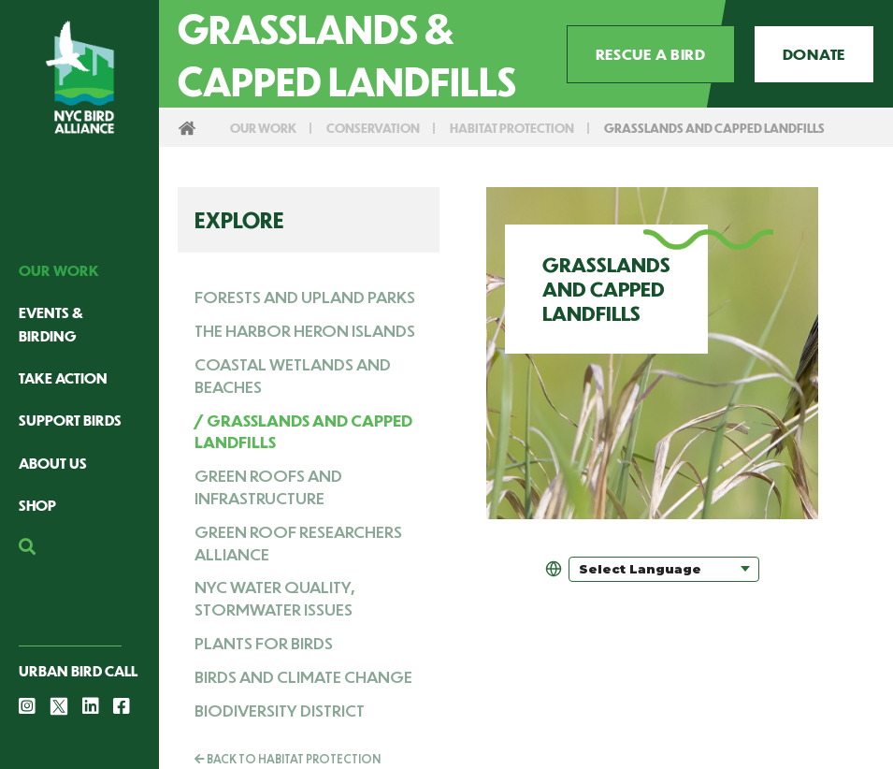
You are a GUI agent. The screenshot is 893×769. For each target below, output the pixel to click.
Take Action (63, 377)
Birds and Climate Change (303, 676)
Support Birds (70, 419)
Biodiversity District (279, 710)
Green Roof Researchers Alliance (298, 542)
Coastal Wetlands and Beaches (292, 375)
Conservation (373, 128)
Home (187, 128)
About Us (53, 463)
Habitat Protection (512, 128)
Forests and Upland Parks (304, 296)
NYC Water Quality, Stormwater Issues (274, 597)
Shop (37, 505)
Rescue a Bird (651, 54)
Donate (814, 54)
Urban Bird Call (78, 670)
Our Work (59, 270)
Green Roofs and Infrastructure (268, 486)
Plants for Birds (263, 642)
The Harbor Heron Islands (304, 330)
